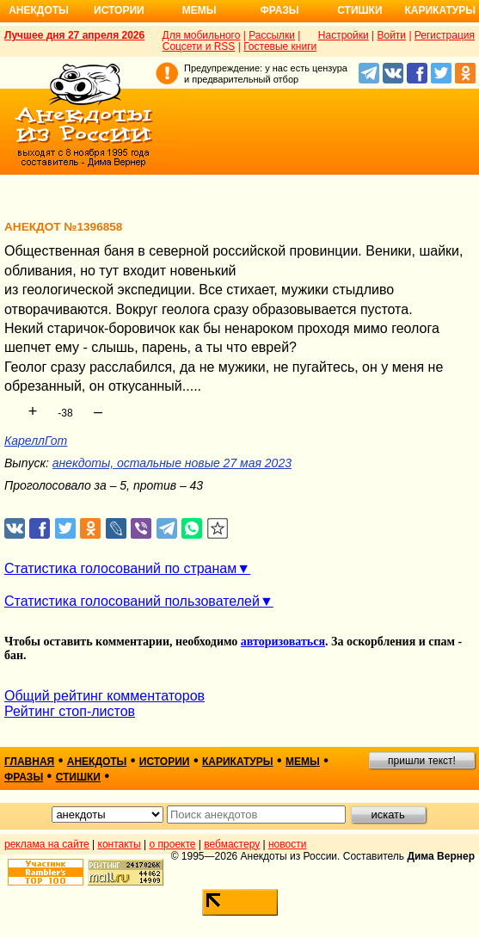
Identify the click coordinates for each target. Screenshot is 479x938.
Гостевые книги (279, 46)
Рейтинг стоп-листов (69, 711)
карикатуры (237, 762)
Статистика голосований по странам (120, 568)
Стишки (359, 10)
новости (287, 844)
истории (164, 762)
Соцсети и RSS (199, 46)
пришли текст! (422, 761)
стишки (78, 777)
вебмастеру (232, 844)
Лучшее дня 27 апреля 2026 (74, 35)
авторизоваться (283, 641)
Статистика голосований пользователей (132, 601)
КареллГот (35, 440)
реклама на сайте (46, 844)
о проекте (173, 844)
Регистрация (445, 35)
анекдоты (97, 762)
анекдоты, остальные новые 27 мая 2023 (172, 463)
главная (29, 762)
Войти (391, 35)
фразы (23, 777)
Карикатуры (440, 10)
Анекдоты (39, 10)
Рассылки (272, 35)
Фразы (279, 10)
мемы (303, 762)
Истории (119, 10)
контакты (119, 844)
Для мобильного (202, 35)
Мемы (199, 10)
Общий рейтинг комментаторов (104, 695)
